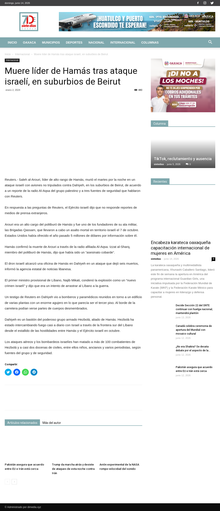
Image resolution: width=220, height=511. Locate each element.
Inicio (12, 42)
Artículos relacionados (22, 423)
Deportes (74, 42)
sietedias (159, 164)
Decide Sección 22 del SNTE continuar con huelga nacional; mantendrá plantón (194, 309)
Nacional (96, 42)
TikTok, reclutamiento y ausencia (183, 158)
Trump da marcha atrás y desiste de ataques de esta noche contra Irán (73, 469)
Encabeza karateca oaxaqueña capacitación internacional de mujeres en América (181, 248)
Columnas (150, 42)
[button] (210, 42)
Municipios (51, 42)
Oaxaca (29, 42)
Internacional (122, 42)
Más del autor (52, 423)
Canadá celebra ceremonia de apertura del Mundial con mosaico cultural (194, 329)
